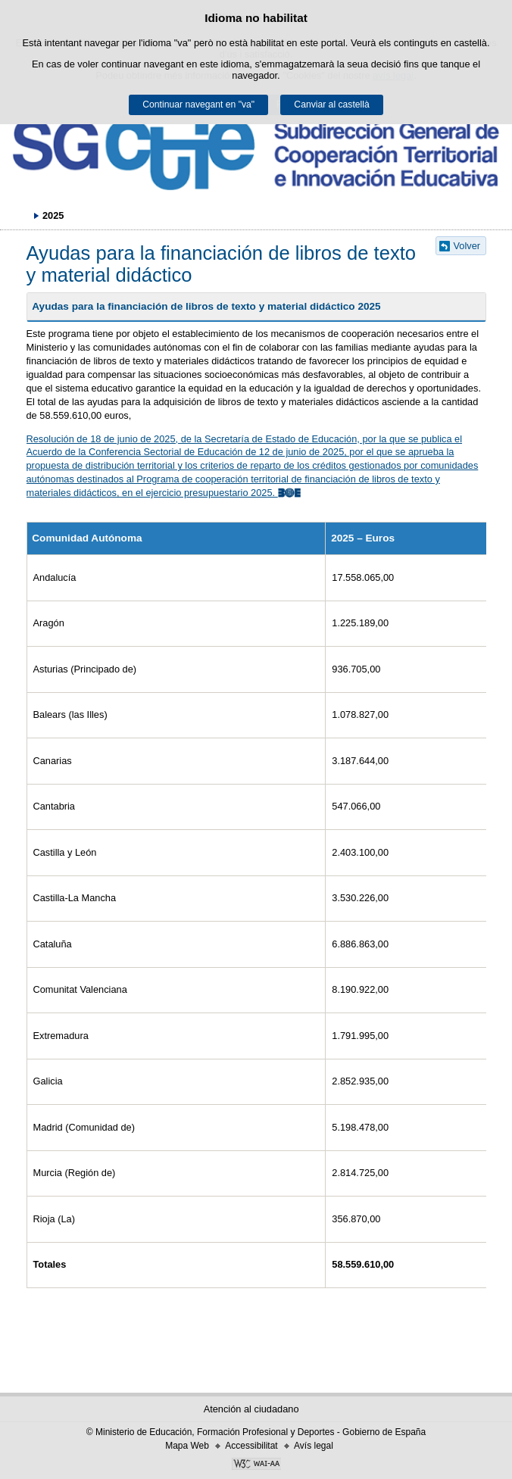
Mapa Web (187, 1445)
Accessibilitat (251, 1445)
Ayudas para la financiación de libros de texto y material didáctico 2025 (206, 306)
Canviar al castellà (331, 104)
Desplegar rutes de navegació (19, 215)
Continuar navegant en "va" (198, 104)
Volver (467, 245)
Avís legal (313, 1445)
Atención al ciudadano (251, 1409)
